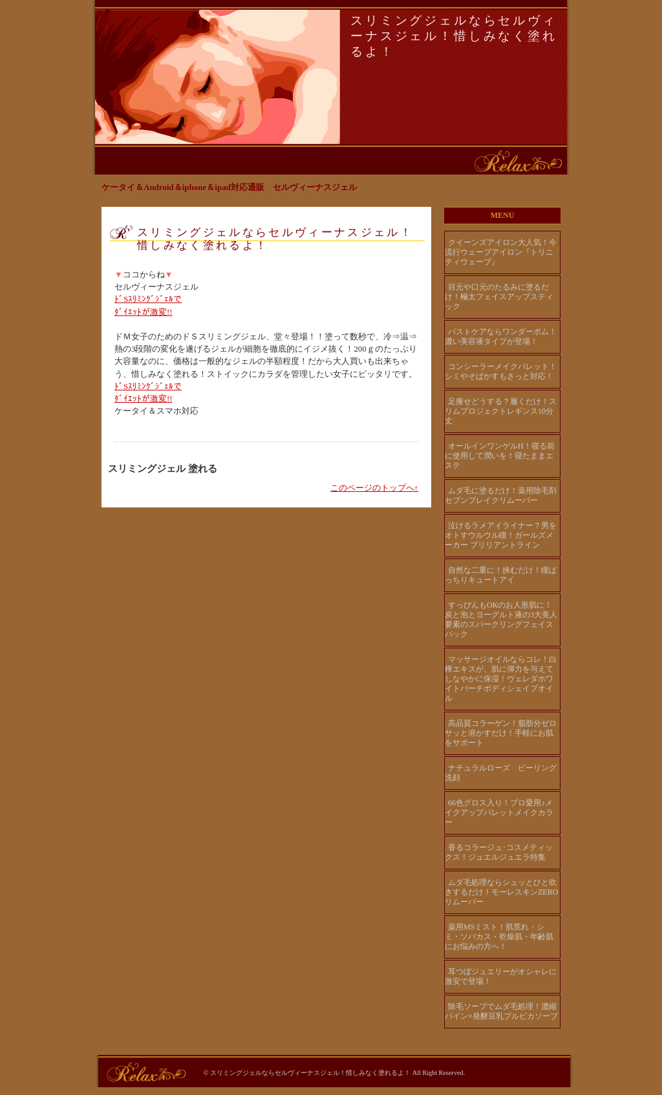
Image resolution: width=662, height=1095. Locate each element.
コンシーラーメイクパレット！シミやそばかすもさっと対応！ (501, 371)
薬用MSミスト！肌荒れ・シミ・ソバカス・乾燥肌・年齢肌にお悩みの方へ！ (499, 936)
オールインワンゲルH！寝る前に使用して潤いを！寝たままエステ (500, 455)
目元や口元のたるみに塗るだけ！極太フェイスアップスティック (499, 296)
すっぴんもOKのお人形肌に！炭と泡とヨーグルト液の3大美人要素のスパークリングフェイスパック (501, 620)
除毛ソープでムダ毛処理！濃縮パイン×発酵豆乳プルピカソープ (501, 1011)
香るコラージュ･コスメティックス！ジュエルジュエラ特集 (499, 852)
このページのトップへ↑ (374, 488)
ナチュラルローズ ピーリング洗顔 (501, 772)
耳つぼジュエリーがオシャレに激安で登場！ (501, 976)
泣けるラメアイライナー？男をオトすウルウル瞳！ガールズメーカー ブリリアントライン (501, 535)
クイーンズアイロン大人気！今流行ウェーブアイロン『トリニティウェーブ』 (501, 252)
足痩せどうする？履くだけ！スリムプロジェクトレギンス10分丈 (501, 411)
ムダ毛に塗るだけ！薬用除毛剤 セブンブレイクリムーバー (503, 495)
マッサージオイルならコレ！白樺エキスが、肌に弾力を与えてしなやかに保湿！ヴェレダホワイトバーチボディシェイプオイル (501, 679)
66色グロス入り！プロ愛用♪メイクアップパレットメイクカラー (499, 812)
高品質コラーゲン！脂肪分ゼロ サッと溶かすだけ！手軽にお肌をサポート (501, 733)
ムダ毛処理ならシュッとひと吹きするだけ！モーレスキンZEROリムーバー (501, 892)
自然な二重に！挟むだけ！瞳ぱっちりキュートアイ (501, 575)
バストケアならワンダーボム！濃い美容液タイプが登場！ (501, 336)
